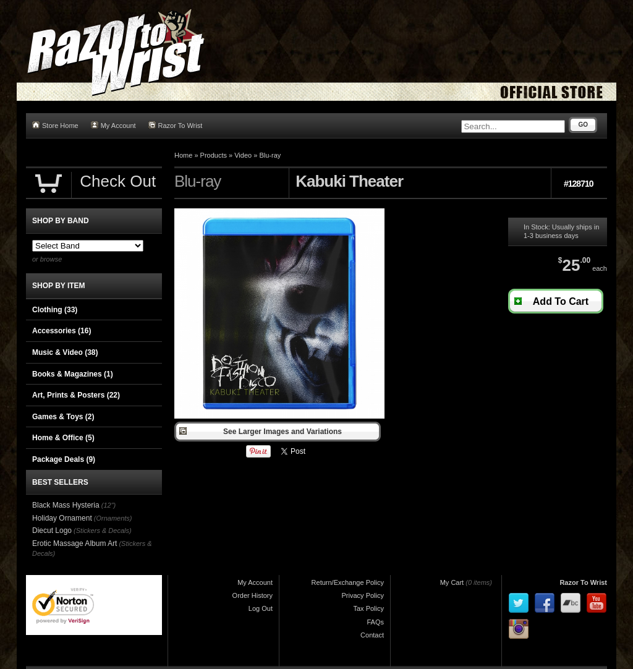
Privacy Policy (363, 595)
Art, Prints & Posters (76, 395)
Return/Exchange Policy (348, 582)
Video (243, 155)
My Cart (452, 582)
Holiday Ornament (62, 518)
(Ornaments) (113, 518)
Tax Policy (368, 608)
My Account (113, 125)
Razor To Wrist (175, 125)
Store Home (55, 125)
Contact (372, 635)
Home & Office (63, 437)
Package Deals (63, 459)
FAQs (375, 622)
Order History (252, 595)
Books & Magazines (72, 374)
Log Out (261, 608)
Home (183, 155)
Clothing (54, 309)
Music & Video (65, 352)
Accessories (61, 330)
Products (213, 155)
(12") (108, 505)
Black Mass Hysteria (66, 505)
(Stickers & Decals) (103, 530)
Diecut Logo (52, 530)
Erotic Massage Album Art (74, 543)
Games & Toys (63, 416)
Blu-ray (270, 155)
